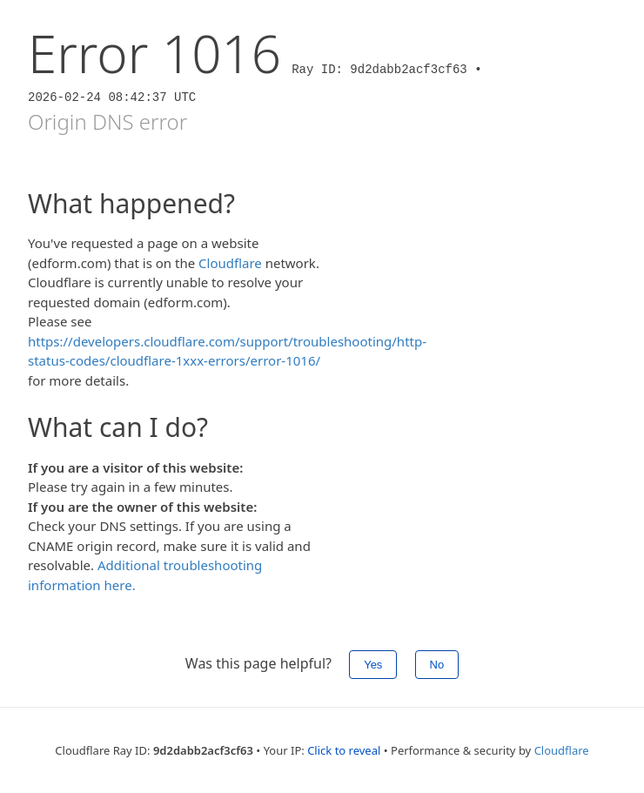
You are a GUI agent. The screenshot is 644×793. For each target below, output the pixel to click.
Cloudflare (230, 263)
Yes (373, 664)
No (437, 664)
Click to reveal (343, 750)
